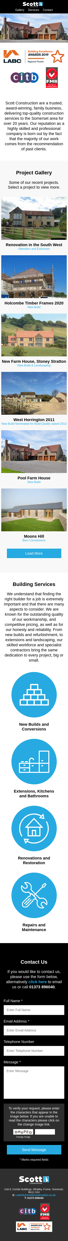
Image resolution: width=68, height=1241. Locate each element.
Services (33, 9)
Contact (48, 9)
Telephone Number (19, 1042)
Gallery (19, 9)
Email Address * (16, 1021)
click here (37, 982)
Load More (34, 553)
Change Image (23, 1137)
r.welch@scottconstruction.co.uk (36, 1195)
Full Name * (13, 1001)
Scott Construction (32, 7)
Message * (12, 1062)
